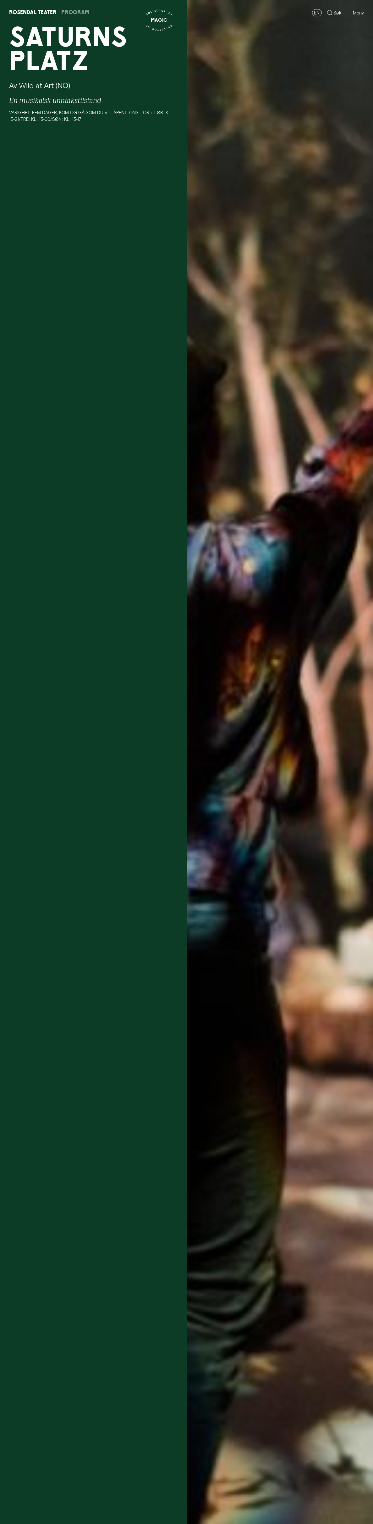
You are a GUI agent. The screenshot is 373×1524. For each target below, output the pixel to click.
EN (317, 12)
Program (75, 12)
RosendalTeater (33, 12)
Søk (337, 12)
